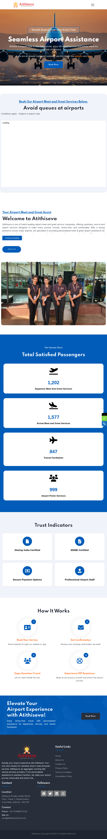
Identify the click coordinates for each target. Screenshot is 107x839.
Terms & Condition (63, 772)
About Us (12, 249)
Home (58, 756)
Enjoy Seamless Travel (27, 682)
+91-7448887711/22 (18, 811)
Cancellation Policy (63, 776)
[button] (12, 238)
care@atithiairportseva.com (14, 818)
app (89, 56)
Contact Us (60, 764)
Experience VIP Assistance (80, 683)
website (79, 56)
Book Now (54, 65)
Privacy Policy (61, 768)
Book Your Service (27, 649)
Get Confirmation (81, 649)
